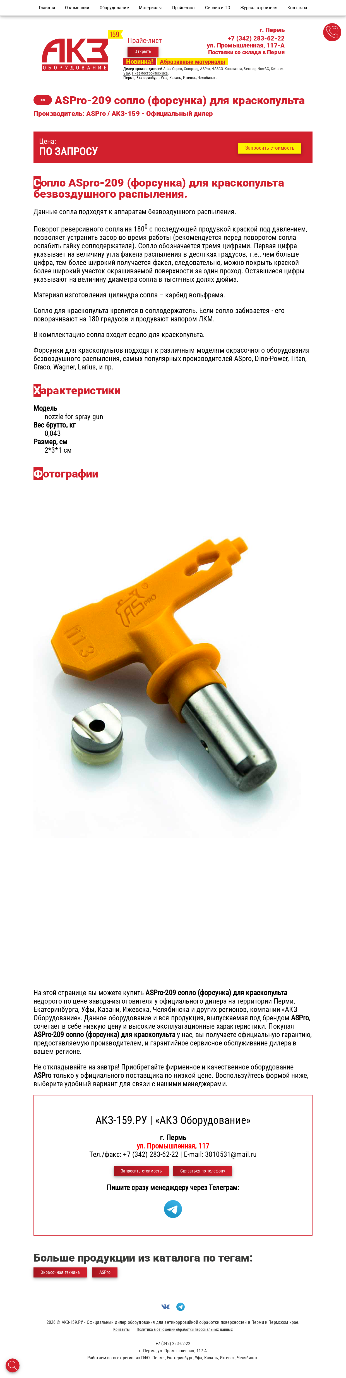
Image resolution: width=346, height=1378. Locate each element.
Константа (233, 68)
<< (42, 99)
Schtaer (277, 68)
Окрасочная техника (60, 1272)
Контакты (121, 1329)
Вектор (250, 68)
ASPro (205, 68)
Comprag (191, 68)
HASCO (217, 68)
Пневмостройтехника (150, 73)
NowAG (263, 68)
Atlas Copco (172, 68)
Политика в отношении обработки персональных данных (185, 1329)
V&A (126, 73)
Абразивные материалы (192, 61)
